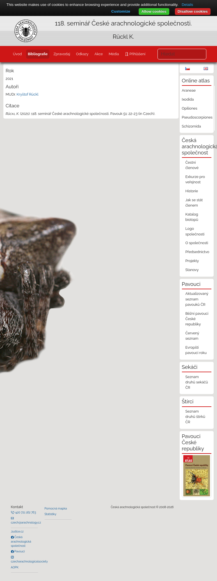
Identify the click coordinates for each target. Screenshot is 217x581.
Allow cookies (153, 11)
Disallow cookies (193, 11)
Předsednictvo (197, 252)
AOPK (15, 567)
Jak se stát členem (194, 202)
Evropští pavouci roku (196, 350)
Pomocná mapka (56, 508)
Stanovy (192, 270)
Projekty (192, 261)
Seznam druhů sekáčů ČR (196, 382)
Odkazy (82, 54)
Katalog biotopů (191, 217)
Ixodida (188, 99)
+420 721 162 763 (25, 512)
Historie (191, 191)
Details (187, 5)
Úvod (17, 54)
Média (114, 54)
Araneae (189, 90)
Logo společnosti (194, 231)
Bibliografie (37, 54)
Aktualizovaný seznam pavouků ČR (196, 298)
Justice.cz (17, 531)
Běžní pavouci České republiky (196, 318)
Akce (98, 54)
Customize (120, 11)
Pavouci (19, 551)
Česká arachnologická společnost (21, 541)
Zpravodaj (62, 54)
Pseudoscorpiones (197, 117)
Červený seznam (192, 336)
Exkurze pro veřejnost (195, 179)
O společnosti (196, 243)
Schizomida (191, 126)
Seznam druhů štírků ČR (195, 416)
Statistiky (50, 514)
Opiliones (189, 108)
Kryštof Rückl (27, 94)
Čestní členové (191, 165)
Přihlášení (137, 54)
